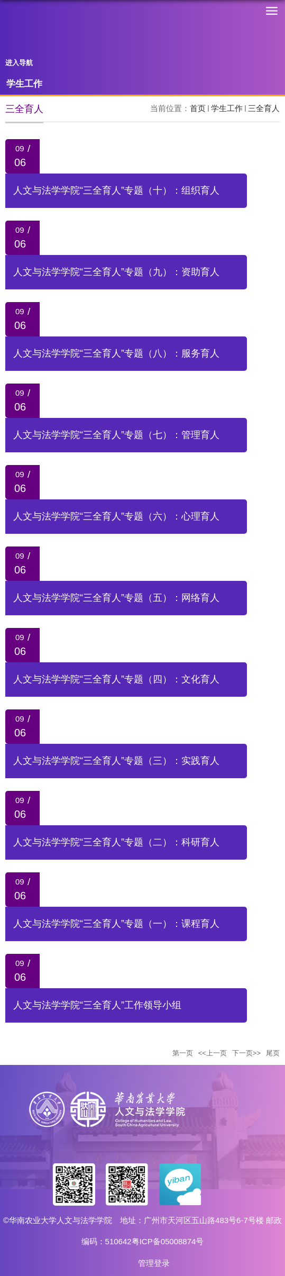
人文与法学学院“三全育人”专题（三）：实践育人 (116, 760)
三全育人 (264, 108)
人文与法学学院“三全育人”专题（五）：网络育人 (116, 598)
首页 (198, 108)
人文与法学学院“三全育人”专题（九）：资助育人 (116, 272)
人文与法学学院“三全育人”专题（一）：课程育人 (116, 923)
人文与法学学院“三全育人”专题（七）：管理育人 (116, 435)
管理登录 (154, 1263)
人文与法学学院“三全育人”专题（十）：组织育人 (116, 190)
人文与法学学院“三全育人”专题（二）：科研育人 (116, 842)
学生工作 (227, 108)
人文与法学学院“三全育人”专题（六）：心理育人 (116, 516)
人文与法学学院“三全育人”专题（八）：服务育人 (116, 353)
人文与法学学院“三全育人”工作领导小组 (97, 1005)
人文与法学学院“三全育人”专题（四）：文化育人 (116, 679)
